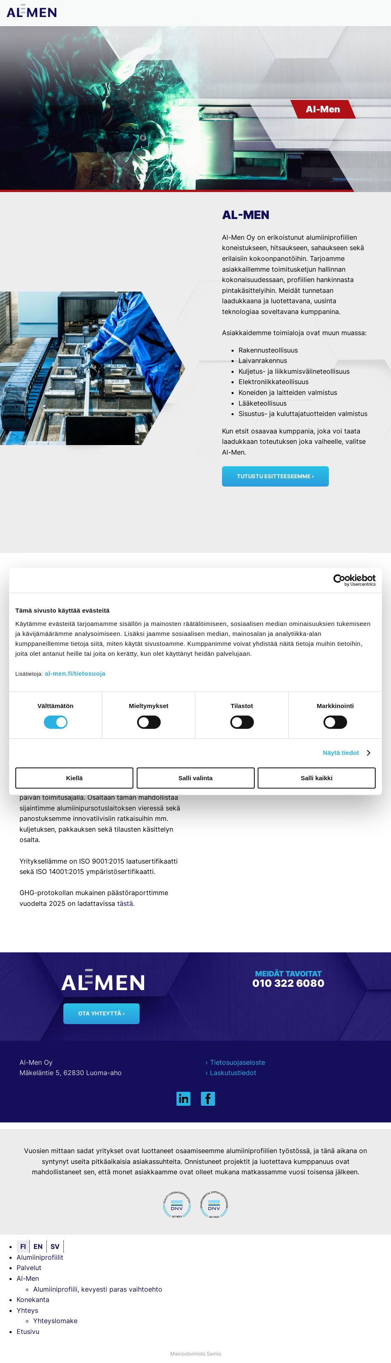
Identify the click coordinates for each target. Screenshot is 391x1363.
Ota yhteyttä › (101, 1013)
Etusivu (28, 1331)
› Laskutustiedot (230, 1072)
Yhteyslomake (55, 1321)
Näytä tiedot (341, 752)
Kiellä (74, 777)
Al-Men (28, 1278)
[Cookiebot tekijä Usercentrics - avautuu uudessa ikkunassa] (339, 580)
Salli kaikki (317, 777)
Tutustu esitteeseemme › (275, 476)
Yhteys (27, 1310)
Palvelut (29, 1267)
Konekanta (33, 1299)
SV (55, 1246)
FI (23, 1246)
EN (38, 1246)
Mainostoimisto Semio (195, 1354)
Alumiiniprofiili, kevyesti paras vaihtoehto (97, 1289)
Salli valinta (196, 777)
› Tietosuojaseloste (235, 1062)
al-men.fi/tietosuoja (75, 673)
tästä (125, 903)
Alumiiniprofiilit (40, 1257)
